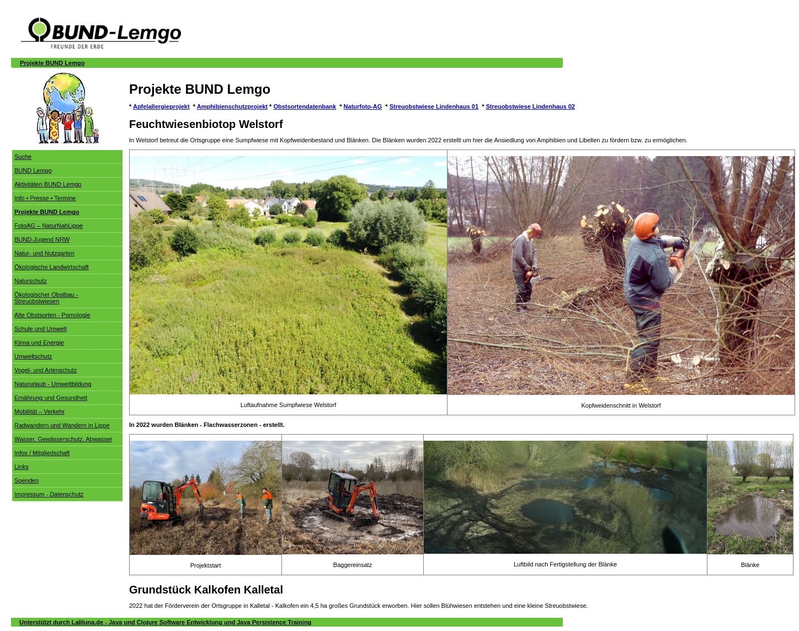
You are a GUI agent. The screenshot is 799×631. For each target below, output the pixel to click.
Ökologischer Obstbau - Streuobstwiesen (46, 297)
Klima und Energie (39, 342)
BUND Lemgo (33, 170)
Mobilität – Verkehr (39, 411)
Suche (22, 156)
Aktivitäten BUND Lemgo (48, 184)
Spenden (26, 480)
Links (21, 466)
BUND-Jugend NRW (42, 239)
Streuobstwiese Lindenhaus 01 (434, 106)
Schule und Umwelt (40, 328)
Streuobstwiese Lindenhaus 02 (530, 106)
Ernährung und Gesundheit (50, 397)
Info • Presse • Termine (45, 198)
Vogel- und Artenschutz (45, 370)
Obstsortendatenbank (304, 106)
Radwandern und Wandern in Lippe (62, 425)
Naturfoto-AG (363, 106)
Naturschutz (30, 280)
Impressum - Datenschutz (48, 494)
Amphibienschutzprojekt (232, 106)
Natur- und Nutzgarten (44, 253)
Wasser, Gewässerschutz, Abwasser (63, 439)
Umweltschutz (33, 356)
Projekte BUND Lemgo (52, 63)
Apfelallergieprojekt (161, 106)
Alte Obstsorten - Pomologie (52, 315)
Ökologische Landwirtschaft (51, 267)
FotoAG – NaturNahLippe (48, 225)
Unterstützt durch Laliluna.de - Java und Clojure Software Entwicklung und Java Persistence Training (165, 622)
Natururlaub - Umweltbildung (52, 384)
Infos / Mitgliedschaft (42, 453)
